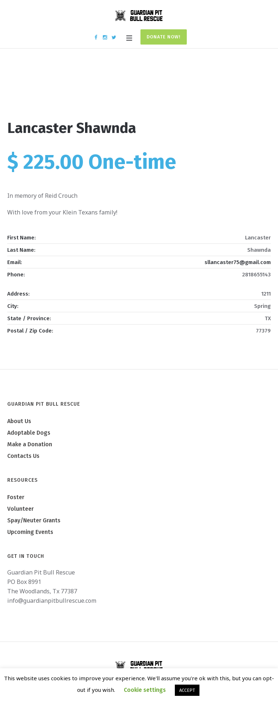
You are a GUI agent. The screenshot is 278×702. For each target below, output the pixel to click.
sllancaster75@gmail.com (238, 262)
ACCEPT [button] (187, 690)
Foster (15, 497)
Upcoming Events (30, 531)
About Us (19, 421)
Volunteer (20, 508)
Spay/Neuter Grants (33, 520)
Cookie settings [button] (145, 689)
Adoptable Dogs (28, 432)
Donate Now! (164, 36)
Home (115, 87)
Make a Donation (29, 444)
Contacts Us (23, 455)
